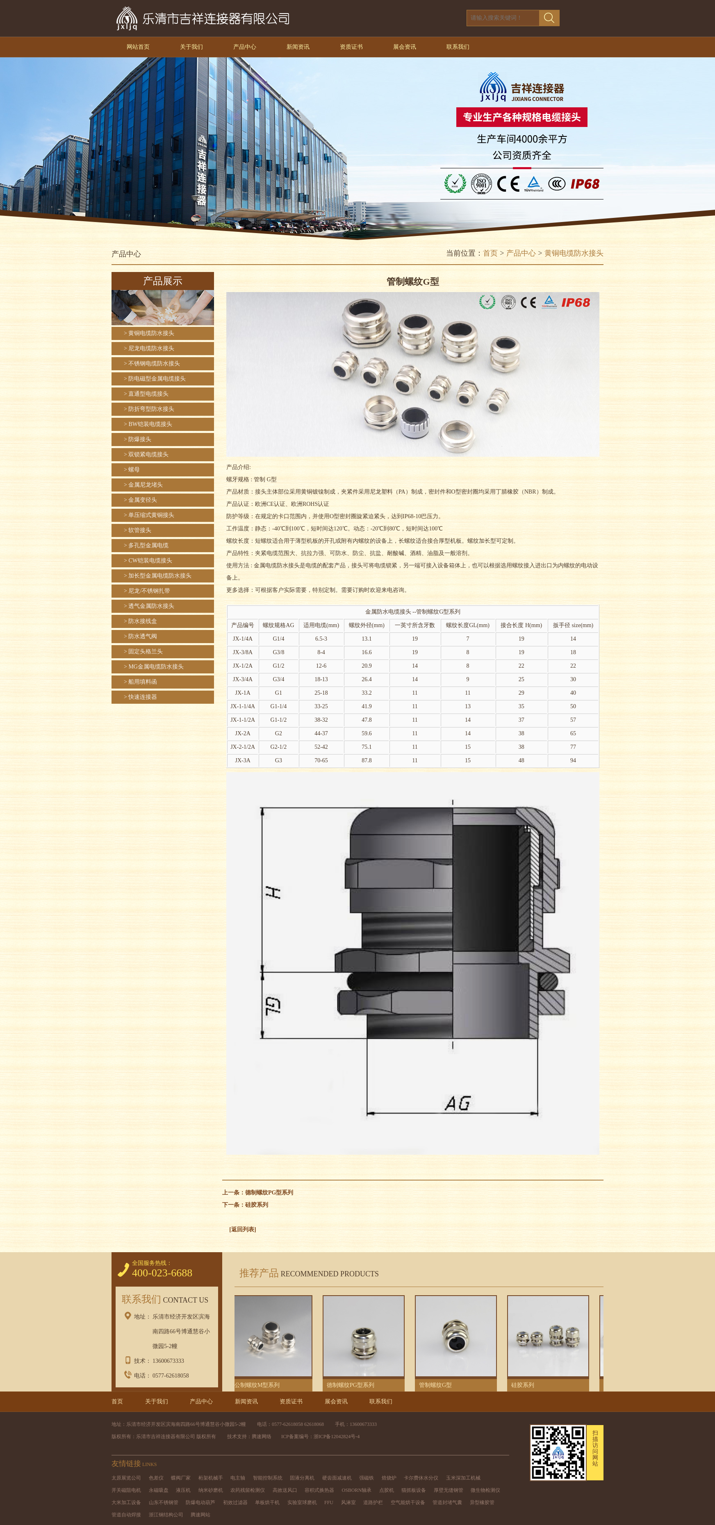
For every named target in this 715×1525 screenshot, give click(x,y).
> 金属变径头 (140, 500)
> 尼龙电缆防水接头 (149, 348)
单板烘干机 (267, 1502)
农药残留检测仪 (247, 1490)
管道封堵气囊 (447, 1502)
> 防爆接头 (137, 439)
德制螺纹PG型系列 (269, 1193)
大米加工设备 (126, 1502)
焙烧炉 (389, 1478)
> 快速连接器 (140, 697)
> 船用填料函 (140, 682)
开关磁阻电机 (126, 1490)
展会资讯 (404, 47)
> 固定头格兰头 (143, 651)
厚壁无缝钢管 (448, 1490)
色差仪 (156, 1478)
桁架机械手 (210, 1478)
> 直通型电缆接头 (146, 394)
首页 (490, 253)
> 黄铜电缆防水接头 (149, 333)
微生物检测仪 (485, 1490)
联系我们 (457, 47)
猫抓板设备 (413, 1490)
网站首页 (138, 47)
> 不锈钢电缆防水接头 (152, 363)
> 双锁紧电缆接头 (146, 454)
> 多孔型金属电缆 (146, 545)
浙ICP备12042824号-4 (337, 1436)
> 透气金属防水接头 (149, 606)
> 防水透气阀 (140, 636)
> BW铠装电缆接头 (148, 424)
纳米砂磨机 (210, 1490)
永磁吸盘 (159, 1490)
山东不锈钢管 (163, 1502)
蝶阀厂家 (181, 1478)
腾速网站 (200, 1515)
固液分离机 (302, 1478)
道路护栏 (373, 1502)
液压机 (183, 1490)
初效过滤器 (235, 1502)
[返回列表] (242, 1229)
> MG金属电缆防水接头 (154, 667)
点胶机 (386, 1490)
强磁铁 (366, 1478)
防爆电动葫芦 (200, 1502)
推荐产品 (307, 1273)
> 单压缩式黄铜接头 (149, 515)
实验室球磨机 (302, 1502)
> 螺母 (132, 470)
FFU (328, 1502)
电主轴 (237, 1478)
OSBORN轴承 (357, 1490)
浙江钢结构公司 (166, 1515)
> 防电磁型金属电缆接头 (155, 379)
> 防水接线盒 (140, 621)
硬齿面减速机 (337, 1478)
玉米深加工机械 (463, 1478)
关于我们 (191, 47)
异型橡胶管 (482, 1502)
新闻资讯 (298, 47)
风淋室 (348, 1502)
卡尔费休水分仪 (421, 1478)
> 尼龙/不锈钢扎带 (147, 591)
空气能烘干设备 (408, 1502)
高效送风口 (285, 1490)
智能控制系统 (267, 1478)
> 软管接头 (137, 530)
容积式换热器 (319, 1490)
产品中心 (244, 47)
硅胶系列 (256, 1205)
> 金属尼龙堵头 (143, 485)
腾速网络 (261, 1436)
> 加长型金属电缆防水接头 (157, 576)
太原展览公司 (126, 1478)
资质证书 (351, 47)
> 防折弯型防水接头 (149, 409)
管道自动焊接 (126, 1515)
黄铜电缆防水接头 (573, 253)
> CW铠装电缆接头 (148, 560)
